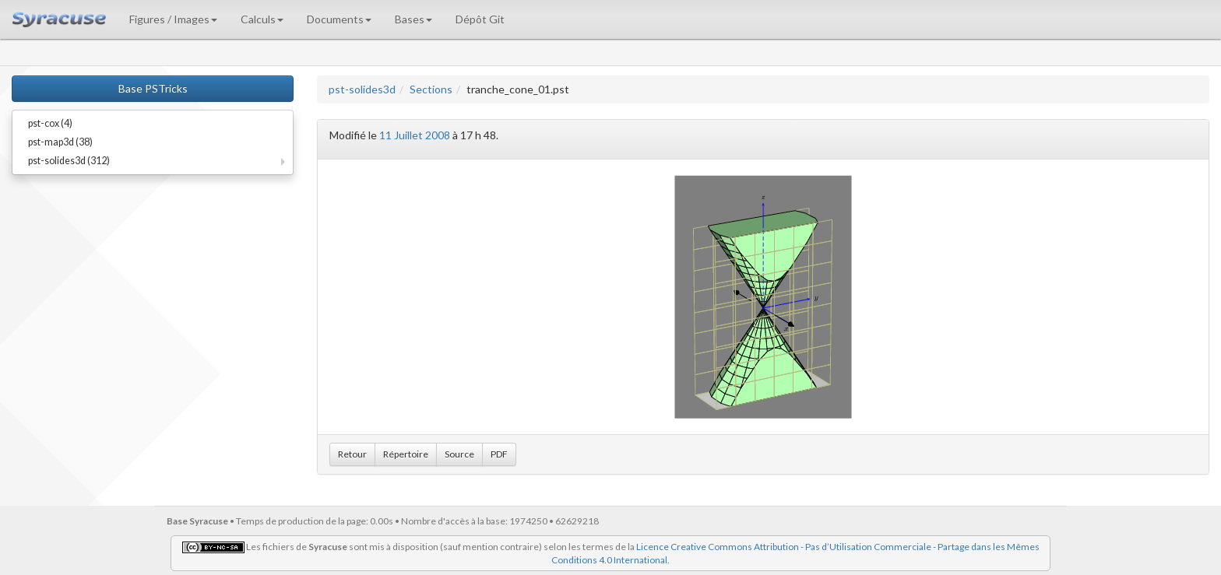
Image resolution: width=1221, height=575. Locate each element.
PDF (499, 454)
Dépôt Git (480, 19)
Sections (431, 89)
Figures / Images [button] (173, 19)
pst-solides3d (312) (69, 161)
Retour (352, 454)
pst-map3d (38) (60, 142)
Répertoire (405, 454)
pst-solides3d (362, 89)
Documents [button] (339, 19)
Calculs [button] (262, 19)
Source (459, 454)
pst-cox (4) (50, 123)
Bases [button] (413, 19)
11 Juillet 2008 (414, 135)
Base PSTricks (153, 88)
